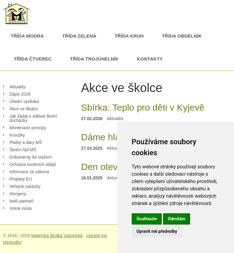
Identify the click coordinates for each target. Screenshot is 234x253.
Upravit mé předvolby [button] (156, 231)
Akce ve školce (23, 109)
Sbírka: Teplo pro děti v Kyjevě (142, 107)
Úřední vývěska (24, 101)
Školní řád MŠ (22, 150)
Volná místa (20, 208)
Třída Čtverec (32, 58)
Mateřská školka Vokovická (57, 235)
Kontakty (149, 58)
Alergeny (17, 194)
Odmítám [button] (177, 218)
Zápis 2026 (19, 94)
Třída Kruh (129, 35)
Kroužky (17, 135)
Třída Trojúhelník (94, 58)
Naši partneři (21, 201)
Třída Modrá (27, 35)
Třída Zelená (79, 35)
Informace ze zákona (29, 172)
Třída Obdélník (182, 35)
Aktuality (17, 87)
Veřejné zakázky (25, 186)
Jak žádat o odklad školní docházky (33, 118)
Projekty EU (20, 179)
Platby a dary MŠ (25, 142)
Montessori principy (27, 128)
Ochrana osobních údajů (32, 164)
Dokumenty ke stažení (30, 157)
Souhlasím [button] (146, 218)
